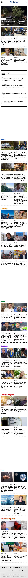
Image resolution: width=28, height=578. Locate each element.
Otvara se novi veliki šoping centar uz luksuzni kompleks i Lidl (20, 61)
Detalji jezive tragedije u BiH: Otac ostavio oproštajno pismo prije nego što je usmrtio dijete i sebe (7, 177)
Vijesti (3, 139)
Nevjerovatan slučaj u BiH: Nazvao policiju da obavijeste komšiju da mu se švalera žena (7, 535)
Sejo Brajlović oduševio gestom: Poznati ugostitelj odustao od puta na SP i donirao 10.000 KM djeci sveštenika (7, 386)
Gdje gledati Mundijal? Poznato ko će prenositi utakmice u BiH (20, 316)
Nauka (15, 483)
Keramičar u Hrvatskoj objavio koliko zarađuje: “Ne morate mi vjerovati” (20, 557)
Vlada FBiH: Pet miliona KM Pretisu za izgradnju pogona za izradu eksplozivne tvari (20, 155)
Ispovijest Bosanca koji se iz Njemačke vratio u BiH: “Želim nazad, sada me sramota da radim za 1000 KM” (20, 363)
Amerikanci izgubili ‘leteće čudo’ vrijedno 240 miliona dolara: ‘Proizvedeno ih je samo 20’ (12, 79)
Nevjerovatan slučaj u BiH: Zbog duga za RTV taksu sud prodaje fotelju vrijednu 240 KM (20, 536)
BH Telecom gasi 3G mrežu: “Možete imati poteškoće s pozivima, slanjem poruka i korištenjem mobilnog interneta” (7, 488)
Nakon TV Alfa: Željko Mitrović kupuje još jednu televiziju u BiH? (7, 245)
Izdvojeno (4, 18)
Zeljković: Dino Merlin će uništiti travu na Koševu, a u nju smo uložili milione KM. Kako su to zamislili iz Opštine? (7, 337)
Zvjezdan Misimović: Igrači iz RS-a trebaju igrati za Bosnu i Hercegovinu (6, 316)
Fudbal (2, 313)
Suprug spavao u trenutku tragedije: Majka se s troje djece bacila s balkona (7, 197)
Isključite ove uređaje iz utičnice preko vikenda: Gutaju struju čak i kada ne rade (7, 431)
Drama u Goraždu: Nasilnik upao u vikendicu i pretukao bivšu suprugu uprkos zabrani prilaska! (13, 86)
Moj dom (2, 407)
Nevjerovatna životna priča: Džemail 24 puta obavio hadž (20, 411)
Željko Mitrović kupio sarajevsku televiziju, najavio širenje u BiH (20, 245)
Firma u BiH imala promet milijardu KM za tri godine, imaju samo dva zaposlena (20, 224)
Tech (2, 470)
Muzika (15, 380)
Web (15, 506)
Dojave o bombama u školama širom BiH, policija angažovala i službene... (20, 40)
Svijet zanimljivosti (8, 519)
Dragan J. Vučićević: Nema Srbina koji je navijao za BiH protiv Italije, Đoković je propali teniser (6, 363)
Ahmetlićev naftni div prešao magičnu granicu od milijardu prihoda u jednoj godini (20, 264)
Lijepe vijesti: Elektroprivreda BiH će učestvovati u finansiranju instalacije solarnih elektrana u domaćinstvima (7, 226)
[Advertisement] (14, 122)
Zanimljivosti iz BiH (4, 531)
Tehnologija (3, 483)
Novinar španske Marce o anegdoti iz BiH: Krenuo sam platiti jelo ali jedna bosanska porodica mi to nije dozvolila (20, 337)
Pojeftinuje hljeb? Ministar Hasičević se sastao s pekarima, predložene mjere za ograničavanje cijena (20, 177)
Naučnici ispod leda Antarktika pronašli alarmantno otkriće (6, 509)
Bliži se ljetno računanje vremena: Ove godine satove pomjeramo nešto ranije (19, 432)
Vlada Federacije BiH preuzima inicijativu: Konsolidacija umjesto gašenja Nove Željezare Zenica (7, 41)
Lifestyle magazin (7, 395)
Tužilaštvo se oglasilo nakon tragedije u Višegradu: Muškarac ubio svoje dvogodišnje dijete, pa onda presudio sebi (7, 156)
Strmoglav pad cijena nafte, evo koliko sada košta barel (7, 263)
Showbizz (4, 346)
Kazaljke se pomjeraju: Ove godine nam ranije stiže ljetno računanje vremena (7, 411)
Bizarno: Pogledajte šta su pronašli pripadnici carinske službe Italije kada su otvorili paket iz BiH (6, 557)
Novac (2, 220)
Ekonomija (4, 209)
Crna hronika (4, 84)
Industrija (2, 260)
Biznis (2, 242)
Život (15, 407)
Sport (3, 301)
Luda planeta (3, 553)
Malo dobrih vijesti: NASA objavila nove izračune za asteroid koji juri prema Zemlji (20, 487)
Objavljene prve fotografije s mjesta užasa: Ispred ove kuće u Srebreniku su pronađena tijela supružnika (13, 22)
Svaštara (16, 553)
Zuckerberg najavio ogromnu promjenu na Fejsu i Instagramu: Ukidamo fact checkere (20, 510)
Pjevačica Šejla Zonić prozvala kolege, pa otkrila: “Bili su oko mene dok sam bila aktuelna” (20, 385)
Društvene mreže (4, 359)
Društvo (16, 151)
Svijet (3, 77)
